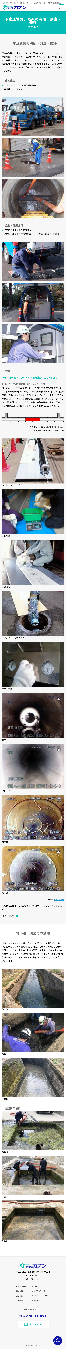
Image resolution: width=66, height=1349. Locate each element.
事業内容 (19, 1291)
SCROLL (57, 1342)
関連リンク (38, 1301)
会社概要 (19, 1296)
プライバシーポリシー (43, 1296)
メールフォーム (35, 1324)
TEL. (33, 1316)
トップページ (21, 1287)
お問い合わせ (39, 1291)
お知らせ (37, 1287)
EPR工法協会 (59, 900)
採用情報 (19, 1301)
